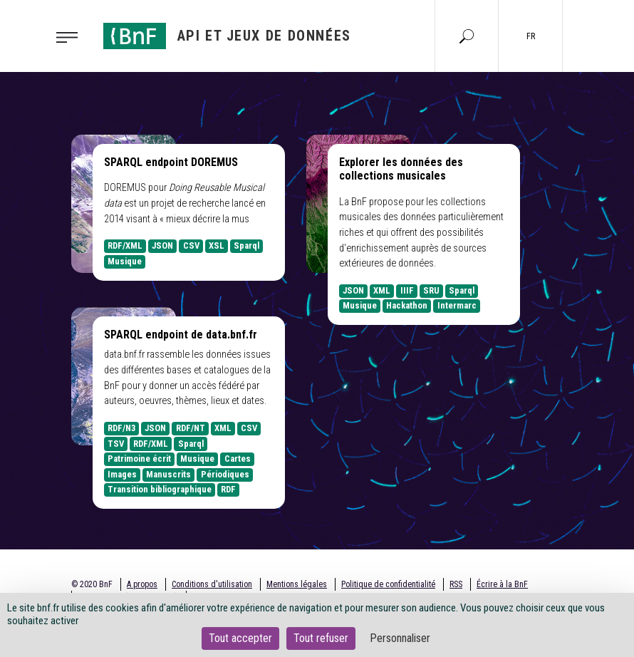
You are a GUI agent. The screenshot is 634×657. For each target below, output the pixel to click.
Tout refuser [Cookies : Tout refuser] (320, 638)
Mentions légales (296, 584)
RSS (455, 584)
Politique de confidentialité (388, 584)
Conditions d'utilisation (212, 584)
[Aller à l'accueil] (227, 36)
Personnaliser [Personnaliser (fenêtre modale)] (400, 638)
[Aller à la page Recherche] (466, 35)
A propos (142, 584)
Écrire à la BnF (502, 584)
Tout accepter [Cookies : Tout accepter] (240, 638)
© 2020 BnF (92, 584)
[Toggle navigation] (71, 36)
